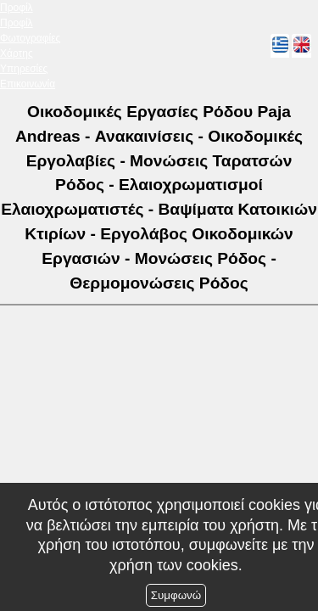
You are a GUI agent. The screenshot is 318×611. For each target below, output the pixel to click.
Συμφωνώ (176, 595)
